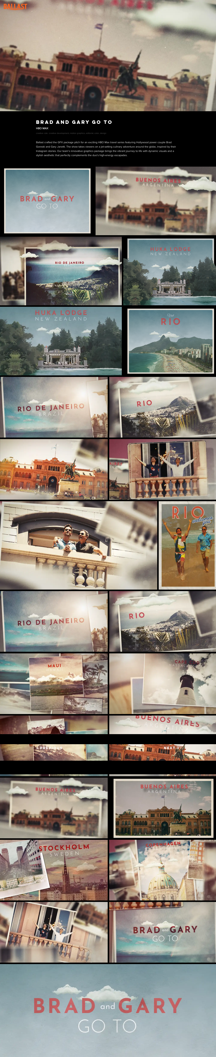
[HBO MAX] (108, 128)
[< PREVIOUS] (49, 748)
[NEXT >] (169, 748)
